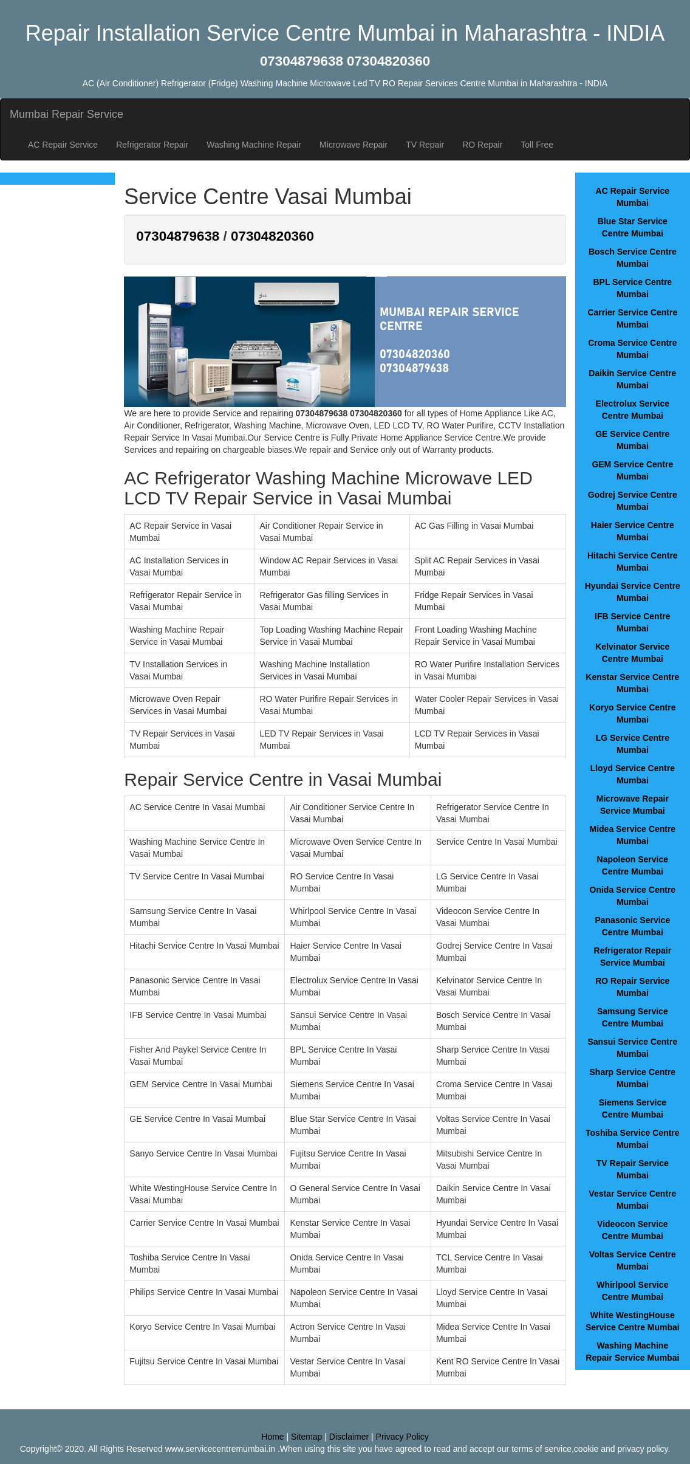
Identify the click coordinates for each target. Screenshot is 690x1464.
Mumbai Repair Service (66, 114)
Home (272, 1437)
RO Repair (482, 144)
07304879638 (177, 236)
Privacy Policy (402, 1437)
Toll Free (537, 144)
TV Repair (425, 144)
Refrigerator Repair (152, 144)
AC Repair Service (63, 144)
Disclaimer (349, 1437)
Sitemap (306, 1437)
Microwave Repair (353, 144)
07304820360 (272, 236)
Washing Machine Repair (254, 144)
